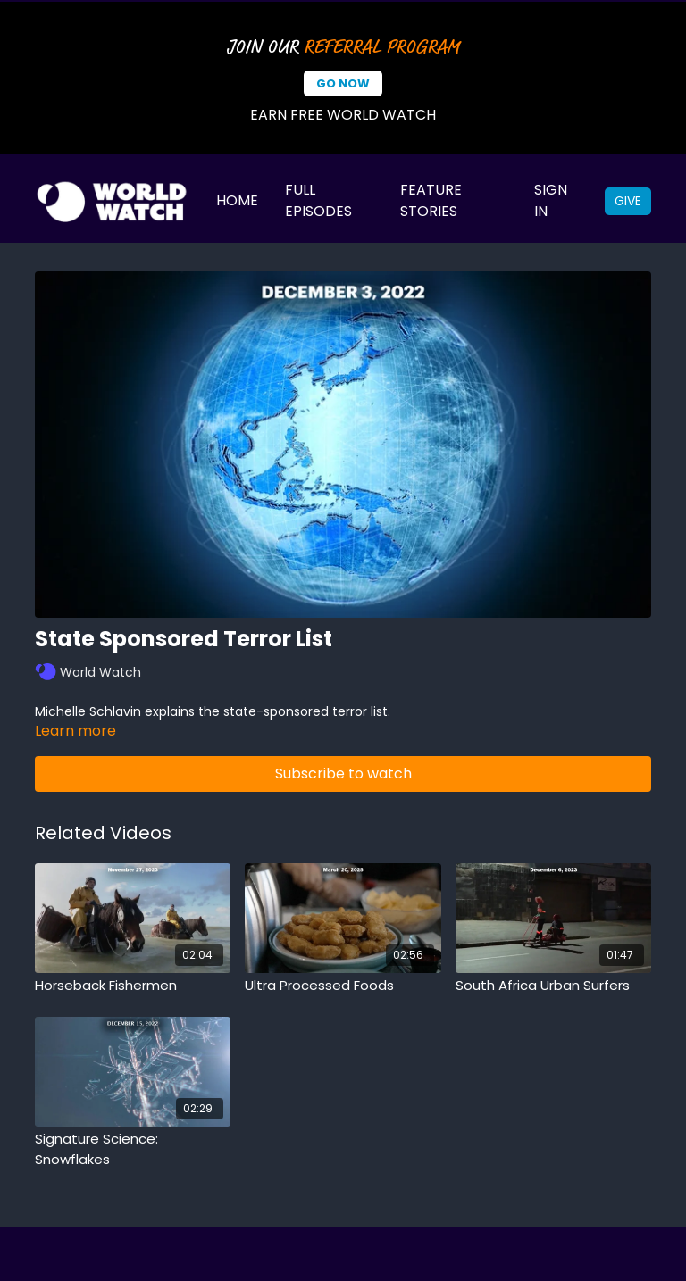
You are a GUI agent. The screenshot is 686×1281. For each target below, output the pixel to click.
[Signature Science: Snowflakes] (132, 1149)
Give (628, 201)
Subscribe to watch (343, 773)
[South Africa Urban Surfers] (553, 986)
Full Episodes (318, 200)
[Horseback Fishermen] (132, 986)
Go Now (343, 83)
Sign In (550, 200)
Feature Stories (431, 200)
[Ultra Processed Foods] (342, 986)
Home (237, 200)
